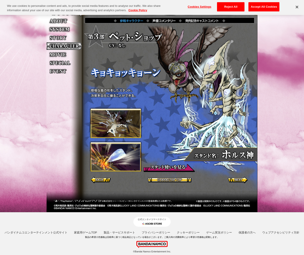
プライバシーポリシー (156, 232)
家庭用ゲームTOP (85, 232)
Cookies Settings (200, 4)
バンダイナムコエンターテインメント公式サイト (36, 232)
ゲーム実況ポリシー (219, 232)
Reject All (230, 4)
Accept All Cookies (264, 4)
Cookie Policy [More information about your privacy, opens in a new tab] (137, 8)
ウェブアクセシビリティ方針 (280, 232)
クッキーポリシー (188, 232)
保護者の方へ (247, 232)
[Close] (297, 5)
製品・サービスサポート (119, 232)
